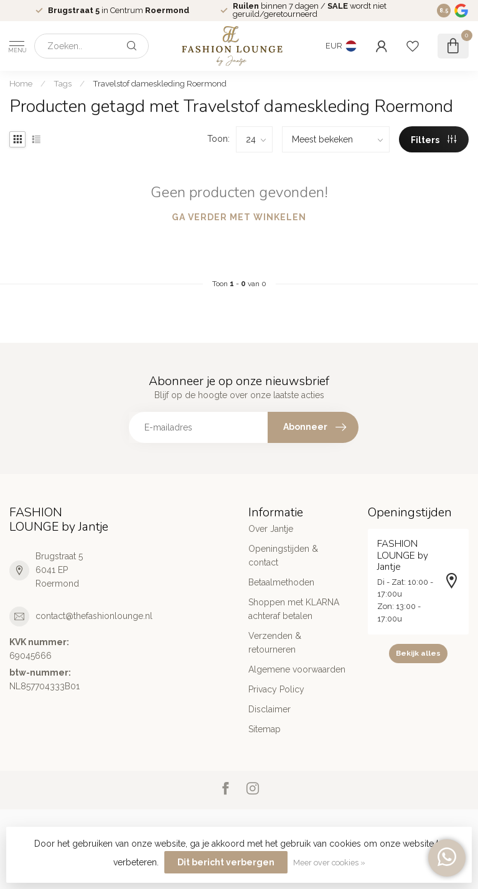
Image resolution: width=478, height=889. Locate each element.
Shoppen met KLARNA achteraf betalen (293, 609)
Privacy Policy (276, 689)
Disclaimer (269, 709)
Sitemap (264, 729)
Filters (433, 140)
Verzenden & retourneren (274, 642)
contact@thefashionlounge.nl (93, 616)
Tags (63, 83)
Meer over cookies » (329, 862)
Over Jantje (270, 529)
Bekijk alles (418, 653)
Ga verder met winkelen (239, 217)
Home (20, 83)
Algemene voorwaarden (296, 669)
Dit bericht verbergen (225, 862)
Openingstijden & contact (283, 555)
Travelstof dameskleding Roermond (160, 83)
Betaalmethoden (281, 582)
